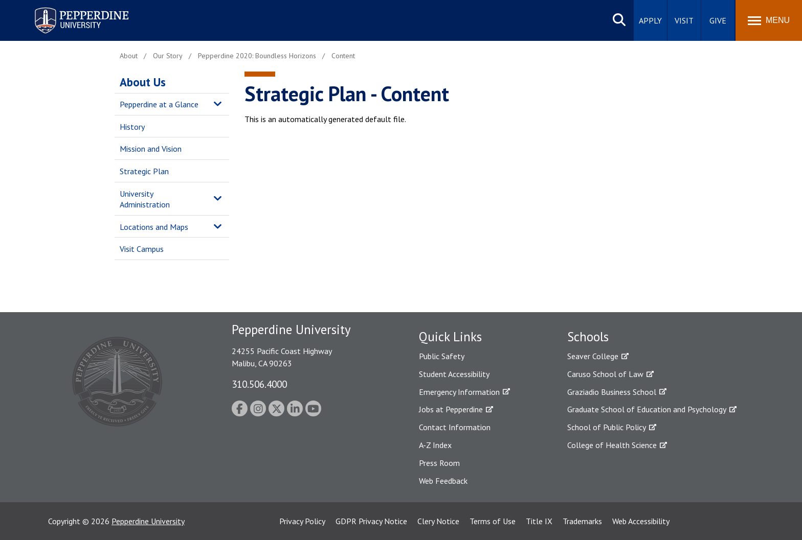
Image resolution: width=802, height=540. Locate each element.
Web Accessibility (641, 521)
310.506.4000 (259, 384)
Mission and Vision (151, 149)
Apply (650, 20)
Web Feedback (443, 481)
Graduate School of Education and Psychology (646, 409)
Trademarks (582, 521)
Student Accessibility (454, 374)
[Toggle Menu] (769, 20)
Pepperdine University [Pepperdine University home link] (69, 9)
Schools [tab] (588, 336)
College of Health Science (612, 445)
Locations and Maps (154, 227)
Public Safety (441, 356)
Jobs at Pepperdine (451, 409)
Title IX (539, 521)
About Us (143, 82)
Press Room (439, 463)
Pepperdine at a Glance (159, 104)
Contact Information (455, 427)
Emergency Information (459, 392)
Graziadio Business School (611, 392)
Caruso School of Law (605, 374)
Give (717, 20)
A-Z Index (435, 445)
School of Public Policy (606, 427)
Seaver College (592, 356)
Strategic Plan (144, 171)
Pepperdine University (148, 521)
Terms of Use (493, 521)
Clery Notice (438, 521)
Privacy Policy (302, 521)
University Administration (145, 199)
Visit (684, 20)
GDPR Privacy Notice (371, 521)
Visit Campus (142, 249)
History (132, 127)
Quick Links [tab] (450, 336)
